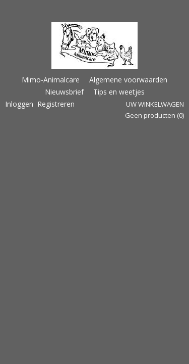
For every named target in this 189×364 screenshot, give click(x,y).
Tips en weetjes (119, 92)
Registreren (56, 104)
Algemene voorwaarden (128, 79)
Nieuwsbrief (64, 92)
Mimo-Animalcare (51, 79)
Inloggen (19, 104)
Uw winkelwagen (155, 104)
